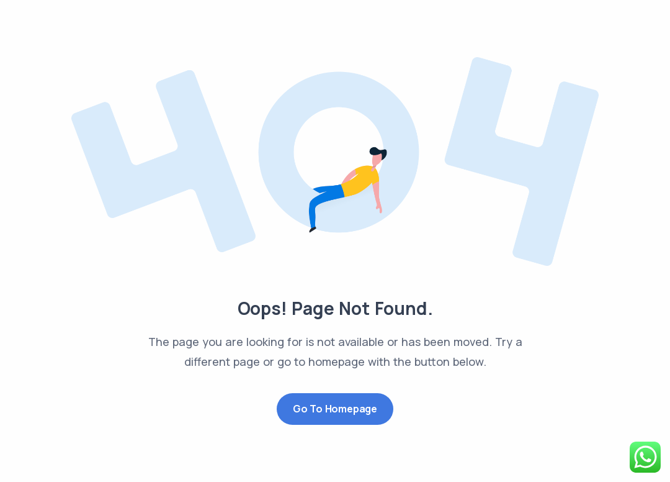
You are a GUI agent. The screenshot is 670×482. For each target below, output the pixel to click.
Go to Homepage (335, 409)
